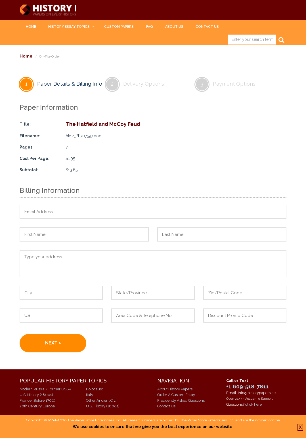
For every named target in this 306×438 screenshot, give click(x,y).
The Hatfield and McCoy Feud (103, 125)
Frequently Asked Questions (181, 401)
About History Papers (174, 390)
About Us (174, 27)
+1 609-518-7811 (247, 387)
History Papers (64, 10)
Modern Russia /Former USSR (45, 390)
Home (31, 27)
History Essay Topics (69, 27)
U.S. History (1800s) (36, 395)
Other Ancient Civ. (101, 401)
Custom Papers (119, 27)
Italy (89, 395)
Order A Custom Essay (176, 395)
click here (253, 405)
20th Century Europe (37, 407)
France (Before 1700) (37, 401)
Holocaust (94, 390)
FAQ (149, 27)
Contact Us (207, 27)
